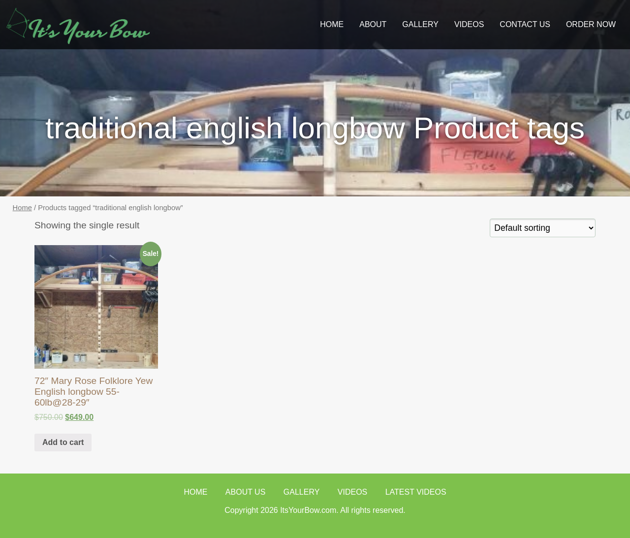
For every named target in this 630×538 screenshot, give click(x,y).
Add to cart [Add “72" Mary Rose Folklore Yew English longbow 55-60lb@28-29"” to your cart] (63, 442)
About (372, 24)
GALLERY (420, 24)
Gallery (302, 492)
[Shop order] (543, 228)
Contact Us (525, 24)
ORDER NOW (591, 24)
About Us (245, 492)
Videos (469, 24)
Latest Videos (415, 492)
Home (332, 24)
